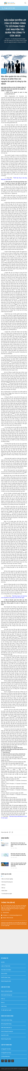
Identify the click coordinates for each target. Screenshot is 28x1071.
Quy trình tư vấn (5, 1035)
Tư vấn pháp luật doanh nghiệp (18, 38)
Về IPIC (3, 962)
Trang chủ (7, 38)
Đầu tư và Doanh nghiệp (7, 879)
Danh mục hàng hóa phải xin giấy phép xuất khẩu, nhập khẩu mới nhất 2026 (18, 864)
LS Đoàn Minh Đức (5, 1056)
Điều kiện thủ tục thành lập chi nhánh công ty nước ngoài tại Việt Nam (19, 844)
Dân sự (3, 887)
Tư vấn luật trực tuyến (6, 893)
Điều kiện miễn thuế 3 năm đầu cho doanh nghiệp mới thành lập (18, 854)
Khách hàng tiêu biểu (6, 981)
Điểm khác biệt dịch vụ (6, 1027)
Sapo (25, 1068)
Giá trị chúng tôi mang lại (7, 1031)
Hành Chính (4, 890)
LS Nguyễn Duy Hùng (6, 1052)
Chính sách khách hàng (6, 1020)
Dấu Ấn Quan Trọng (5, 977)
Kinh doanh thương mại (7, 881)
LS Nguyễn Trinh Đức (6, 1049)
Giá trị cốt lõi (4, 973)
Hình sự (3, 884)
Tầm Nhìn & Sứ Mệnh (6, 969)
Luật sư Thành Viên (5, 966)
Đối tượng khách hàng (6, 1023)
